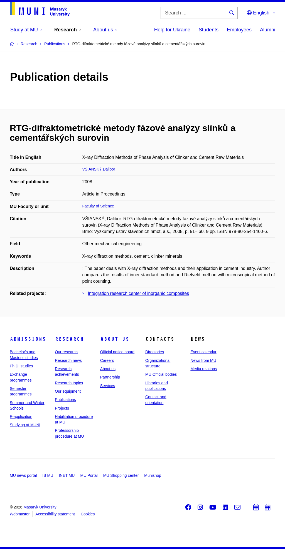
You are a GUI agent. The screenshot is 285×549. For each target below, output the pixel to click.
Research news (68, 360)
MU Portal (88, 475)
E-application (21, 416)
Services (107, 385)
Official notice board (117, 352)
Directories (154, 352)
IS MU (47, 475)
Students (208, 29)
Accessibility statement (55, 514)
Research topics (69, 383)
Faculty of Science (98, 206)
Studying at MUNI (25, 425)
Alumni (267, 29)
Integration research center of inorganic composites (138, 293)
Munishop (152, 475)
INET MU (67, 475)
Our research (66, 352)
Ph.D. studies (21, 366)
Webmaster (20, 514)
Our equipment (68, 391)
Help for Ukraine (172, 29)
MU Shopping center (121, 475)
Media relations (203, 369)
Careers (107, 360)
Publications (65, 399)
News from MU (203, 360)
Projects (62, 408)
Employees (239, 29)
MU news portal (23, 475)
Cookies (88, 514)
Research (69, 339)
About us (114, 339)
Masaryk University (39, 507)
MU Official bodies (161, 374)
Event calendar (203, 352)
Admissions (28, 339)
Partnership (110, 377)
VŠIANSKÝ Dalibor (98, 169)
